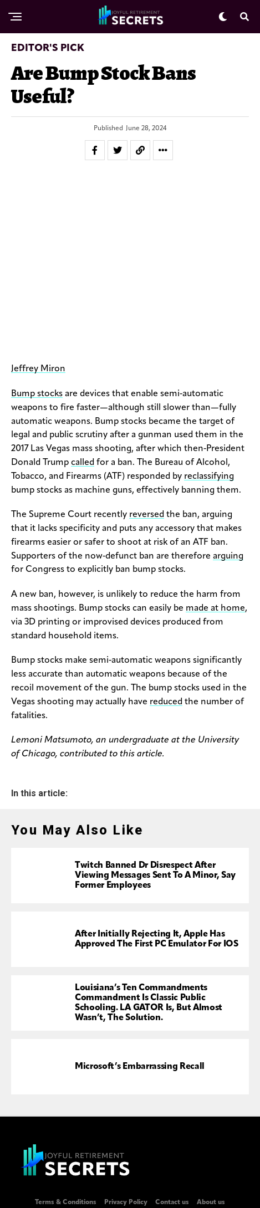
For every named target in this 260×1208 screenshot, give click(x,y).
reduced (166, 702)
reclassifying (209, 476)
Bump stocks (37, 394)
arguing (228, 556)
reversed (146, 514)
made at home (215, 608)
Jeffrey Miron (38, 369)
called (82, 462)
